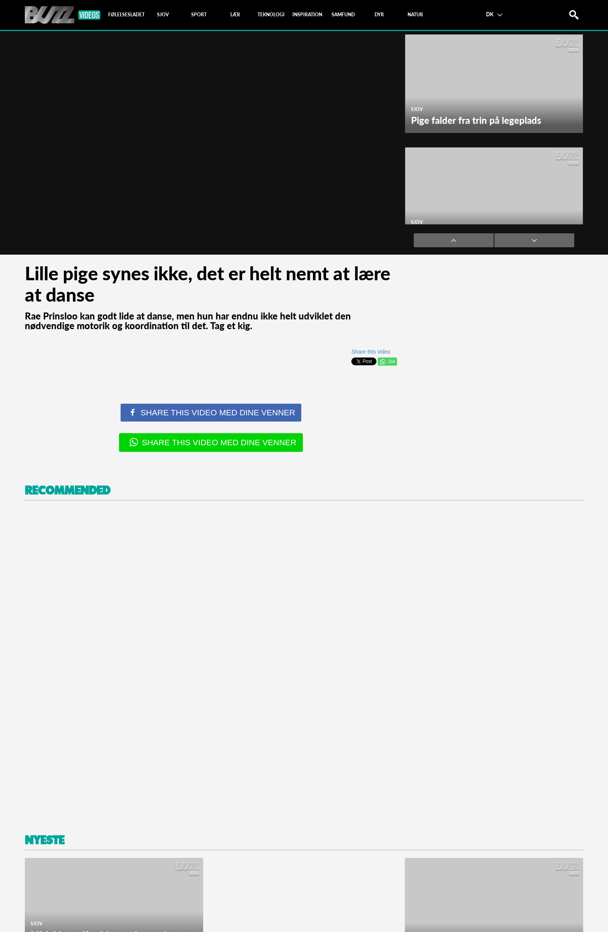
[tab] (126, 14)
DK (494, 13)
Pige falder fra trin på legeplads (476, 120)
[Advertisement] (257, 664)
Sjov (417, 109)
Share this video (370, 352)
